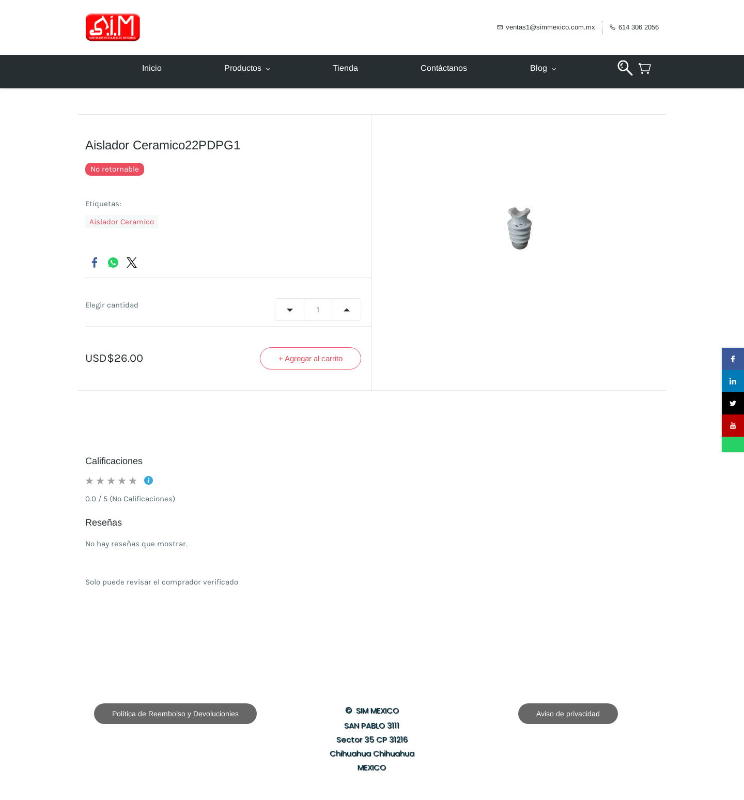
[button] (175, 713)
